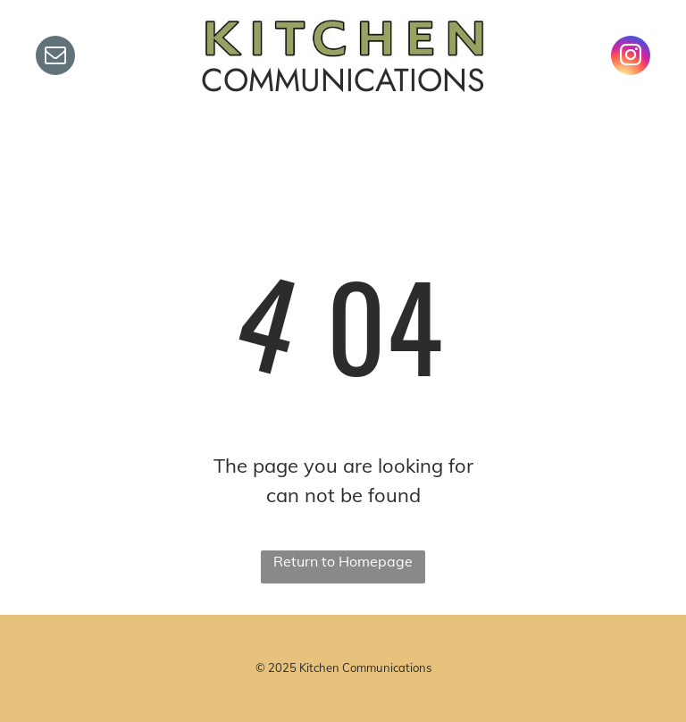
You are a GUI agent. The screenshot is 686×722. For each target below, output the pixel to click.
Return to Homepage (343, 561)
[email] (55, 58)
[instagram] (630, 58)
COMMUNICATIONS (343, 80)
